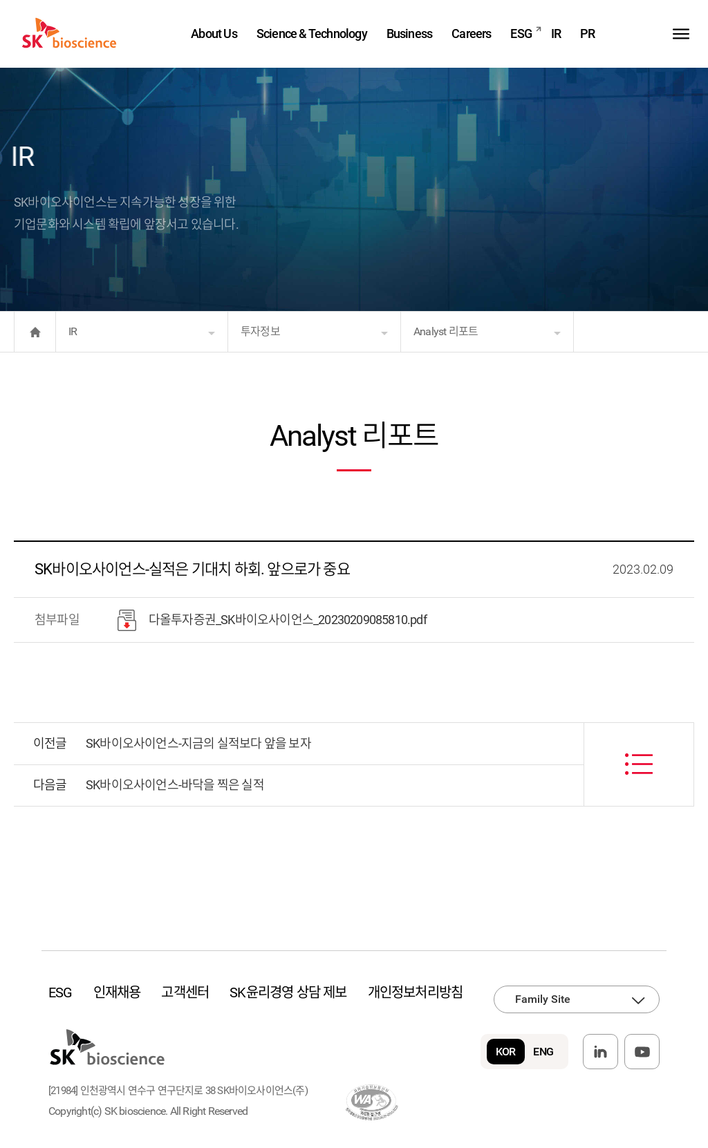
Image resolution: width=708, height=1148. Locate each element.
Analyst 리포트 (445, 331)
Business (409, 33)
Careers (471, 33)
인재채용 (117, 992)
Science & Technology (312, 33)
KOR (506, 1051)
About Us (214, 33)
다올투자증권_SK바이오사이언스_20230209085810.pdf (272, 620)
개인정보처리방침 (415, 992)
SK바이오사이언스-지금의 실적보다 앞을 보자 (198, 743)
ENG (543, 1051)
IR (556, 33)
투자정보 (260, 331)
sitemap (681, 33)
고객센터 (185, 992)
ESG (521, 33)
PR (587, 33)
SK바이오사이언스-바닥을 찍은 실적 (175, 785)
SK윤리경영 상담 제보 (288, 992)
